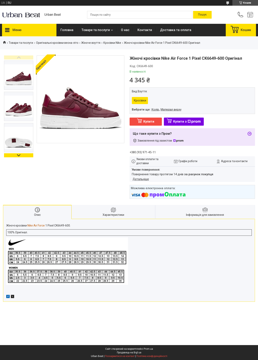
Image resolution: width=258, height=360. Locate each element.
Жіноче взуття (90, 42)
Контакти (144, 30)
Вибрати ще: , (156, 109)
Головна (66, 30)
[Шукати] (202, 15)
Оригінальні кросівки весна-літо (57, 42)
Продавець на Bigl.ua (129, 352)
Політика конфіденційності (151, 356)
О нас (125, 30)
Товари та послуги (95, 30)
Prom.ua (148, 348)
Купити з (187, 121)
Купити (148, 121)
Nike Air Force (36, 225)
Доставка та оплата (175, 30)
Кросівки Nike (112, 42)
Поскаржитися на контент (120, 356)
